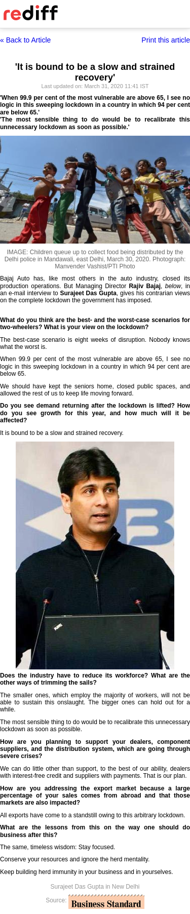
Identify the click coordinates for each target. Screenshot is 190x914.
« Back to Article (25, 40)
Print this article (165, 40)
